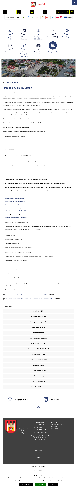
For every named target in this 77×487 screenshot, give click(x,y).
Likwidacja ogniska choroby (39, 327)
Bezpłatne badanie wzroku (38, 316)
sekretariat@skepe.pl (42, 432)
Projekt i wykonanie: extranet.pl (38, 466)
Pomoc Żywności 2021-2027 (38, 359)
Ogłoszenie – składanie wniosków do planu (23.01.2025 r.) (17, 155)
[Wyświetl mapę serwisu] (23, 17)
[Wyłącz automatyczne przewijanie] (38, 407)
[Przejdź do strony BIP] (47, 17)
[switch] (58, 12)
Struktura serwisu (38, 475)
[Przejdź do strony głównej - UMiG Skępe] (38, 5)
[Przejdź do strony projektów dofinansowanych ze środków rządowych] (58, 17)
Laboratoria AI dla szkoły (38, 387)
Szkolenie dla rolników (38, 381)
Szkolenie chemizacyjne (38, 376)
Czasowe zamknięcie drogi (38, 370)
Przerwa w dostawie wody (38, 354)
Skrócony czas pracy (38, 332)
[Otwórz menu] (74, 2)
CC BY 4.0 (40, 471)
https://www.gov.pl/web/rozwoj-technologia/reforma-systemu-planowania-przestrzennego (49, 122)
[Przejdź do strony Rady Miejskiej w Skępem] (37, 17)
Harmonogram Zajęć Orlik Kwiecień (38, 349)
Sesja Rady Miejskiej (38, 311)
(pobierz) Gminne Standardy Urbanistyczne (14, 198)
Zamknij (53, 484)
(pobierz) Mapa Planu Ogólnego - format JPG (15, 201)
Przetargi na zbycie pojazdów (38, 322)
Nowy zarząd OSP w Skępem (38, 338)
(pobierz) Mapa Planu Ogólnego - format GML (15, 204)
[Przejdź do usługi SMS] (42, 17)
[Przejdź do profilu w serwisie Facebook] (28, 17)
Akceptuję (41, 484)
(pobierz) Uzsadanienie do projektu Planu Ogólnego (16, 210)
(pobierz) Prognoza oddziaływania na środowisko (16, 217)
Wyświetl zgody (26, 484)
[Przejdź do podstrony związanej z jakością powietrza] (33, 17)
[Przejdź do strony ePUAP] (52, 17)
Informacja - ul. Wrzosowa (38, 343)
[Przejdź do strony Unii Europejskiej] (68, 17)
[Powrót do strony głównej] (4, 82)
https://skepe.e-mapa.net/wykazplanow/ (26, 118)
